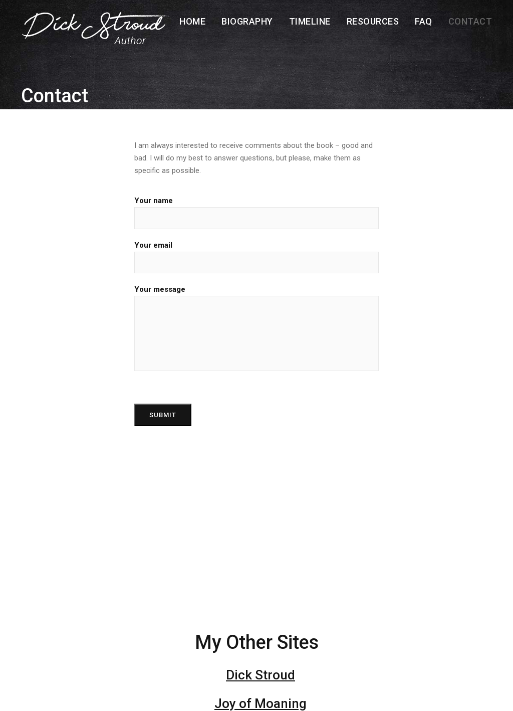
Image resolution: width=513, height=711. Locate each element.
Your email (256, 257)
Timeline (310, 21)
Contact (470, 21)
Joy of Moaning (260, 703)
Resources (373, 21)
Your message (256, 328)
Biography (247, 21)
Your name (256, 212)
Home (192, 21)
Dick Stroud (260, 674)
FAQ (423, 21)
